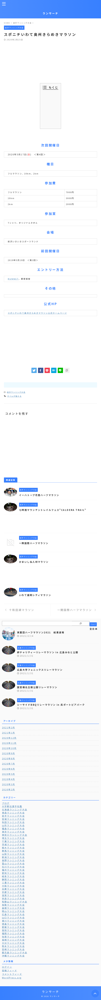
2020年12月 (9, 737)
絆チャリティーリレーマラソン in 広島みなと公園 (49, 652)
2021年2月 (8, 727)
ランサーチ (50, 13)
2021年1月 (8, 732)
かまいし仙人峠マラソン (34, 561)
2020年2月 (8, 789)
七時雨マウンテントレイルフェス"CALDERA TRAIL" (54, 510)
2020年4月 (8, 779)
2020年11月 (9, 743)
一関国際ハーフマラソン (34, 543)
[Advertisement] (50, 60)
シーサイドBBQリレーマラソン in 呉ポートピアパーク (53, 704)
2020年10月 (9, 748)
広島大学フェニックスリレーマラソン (41, 669)
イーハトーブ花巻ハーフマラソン (40, 495)
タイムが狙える (14, 396)
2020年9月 (8, 753)
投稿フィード (9, 970)
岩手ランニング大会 (16, 392)
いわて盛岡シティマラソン (36, 595)
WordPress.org (12, 977)
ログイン (7, 966)
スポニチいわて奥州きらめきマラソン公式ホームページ (37, 313)
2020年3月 (8, 784)
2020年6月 (8, 768)
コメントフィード (12, 974)
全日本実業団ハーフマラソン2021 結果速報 (57, 630)
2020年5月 (8, 774)
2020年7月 (8, 763)
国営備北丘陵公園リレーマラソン (38, 687)
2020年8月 (8, 758)
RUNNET (13, 278)
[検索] (80, 623)
